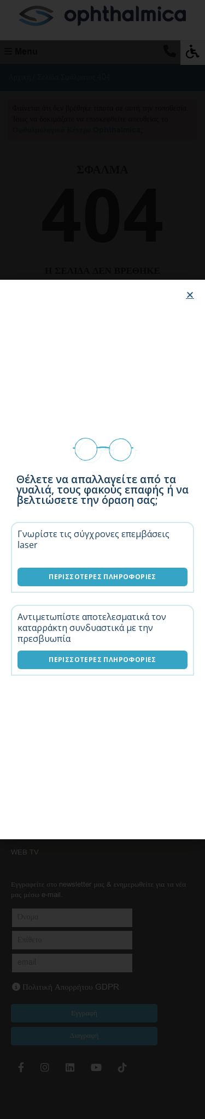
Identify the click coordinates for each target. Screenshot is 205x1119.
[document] (102, 559)
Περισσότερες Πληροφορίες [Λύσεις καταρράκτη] (102, 659)
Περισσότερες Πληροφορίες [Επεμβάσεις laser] (102, 576)
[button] (190, 295)
